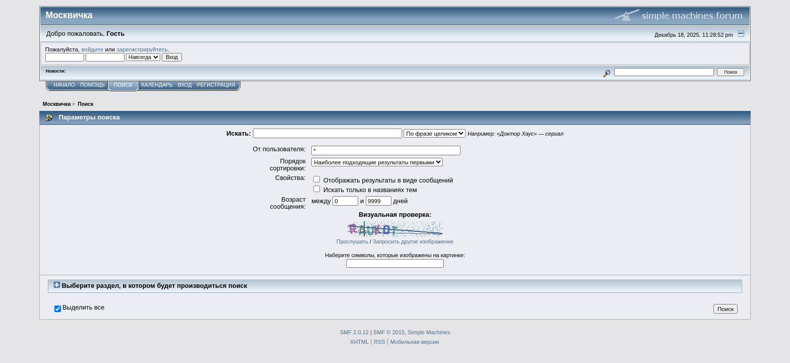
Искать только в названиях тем (365, 190)
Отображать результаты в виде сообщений (383, 180)
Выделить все (83, 307)
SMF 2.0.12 (354, 332)
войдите (92, 49)
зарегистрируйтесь (142, 49)
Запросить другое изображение (413, 241)
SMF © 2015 (389, 332)
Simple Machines (429, 332)
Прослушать (352, 241)
